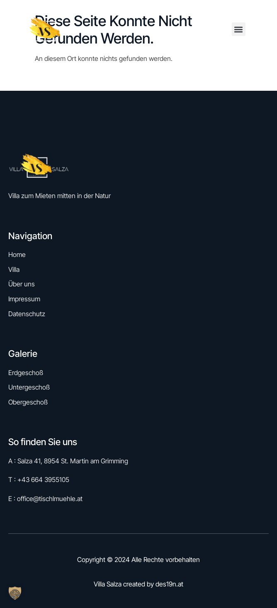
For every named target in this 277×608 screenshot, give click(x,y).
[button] (238, 29)
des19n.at (169, 584)
